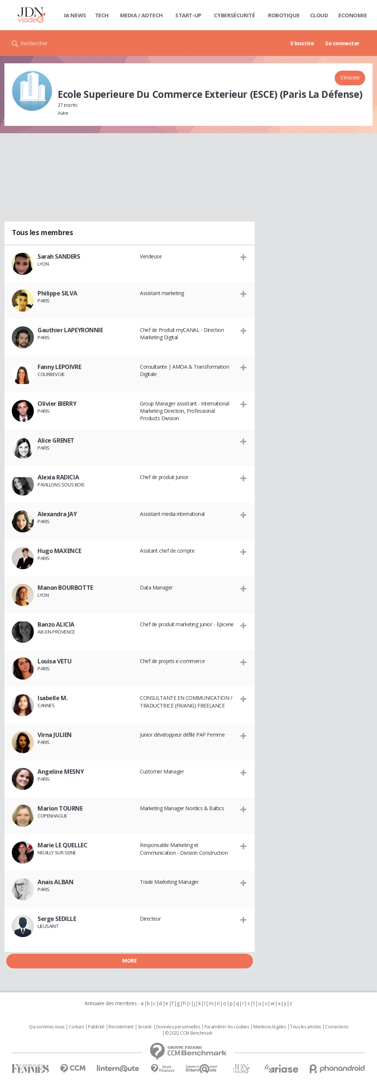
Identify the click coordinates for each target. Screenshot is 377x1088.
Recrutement (121, 1026)
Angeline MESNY (61, 772)
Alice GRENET (56, 440)
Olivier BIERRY (57, 404)
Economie (352, 15)
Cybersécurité (234, 15)
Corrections (336, 1026)
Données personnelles (178, 1026)
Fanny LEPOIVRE (59, 367)
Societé (145, 1026)
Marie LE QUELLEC (62, 845)
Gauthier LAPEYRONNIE (70, 330)
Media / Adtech (141, 15)
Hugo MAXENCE (59, 551)
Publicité (96, 1026)
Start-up (188, 15)
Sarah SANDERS (59, 256)
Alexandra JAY (57, 514)
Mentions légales (269, 1026)
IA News (75, 15)
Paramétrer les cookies (226, 1026)
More (129, 960)
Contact (76, 1026)
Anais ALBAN (55, 882)
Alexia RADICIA (58, 477)
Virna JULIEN (55, 735)
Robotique (283, 15)
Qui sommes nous (46, 1026)
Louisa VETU (54, 661)
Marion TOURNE (60, 808)
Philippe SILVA (57, 293)
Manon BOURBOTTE (65, 588)
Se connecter (342, 43)
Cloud (319, 15)
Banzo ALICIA (56, 624)
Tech (102, 15)
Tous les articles (305, 1026)
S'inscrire (302, 43)
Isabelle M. (52, 698)
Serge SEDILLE (57, 919)
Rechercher (34, 43)
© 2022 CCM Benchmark (188, 1033)
